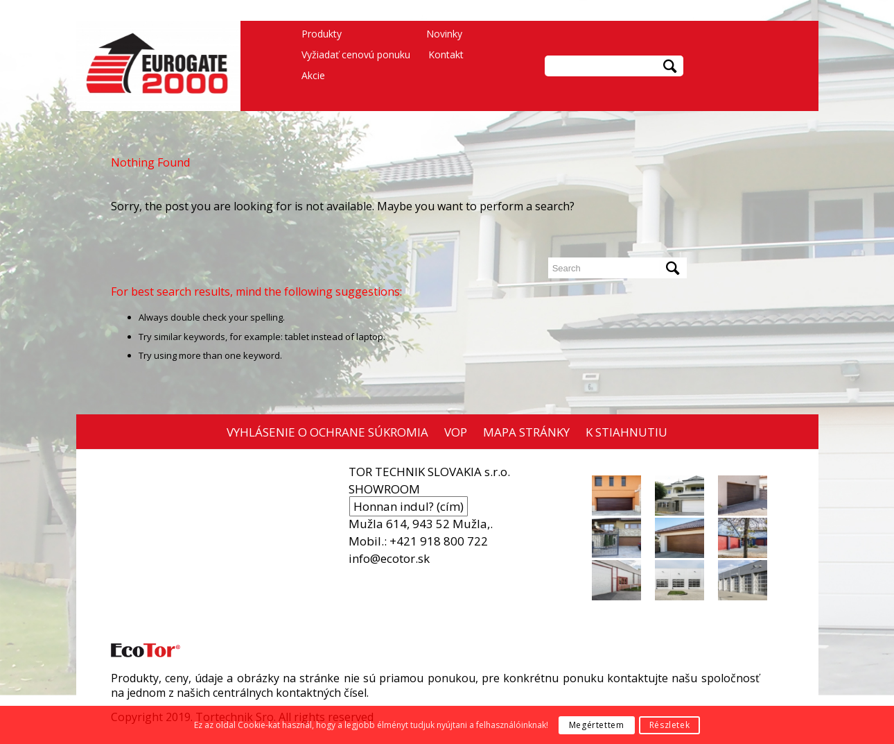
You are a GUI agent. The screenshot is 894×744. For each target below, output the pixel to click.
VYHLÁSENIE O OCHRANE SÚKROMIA (327, 432)
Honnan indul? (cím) (408, 506)
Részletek (669, 725)
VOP (455, 432)
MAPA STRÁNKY (526, 432)
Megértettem (596, 725)
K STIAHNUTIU (626, 432)
